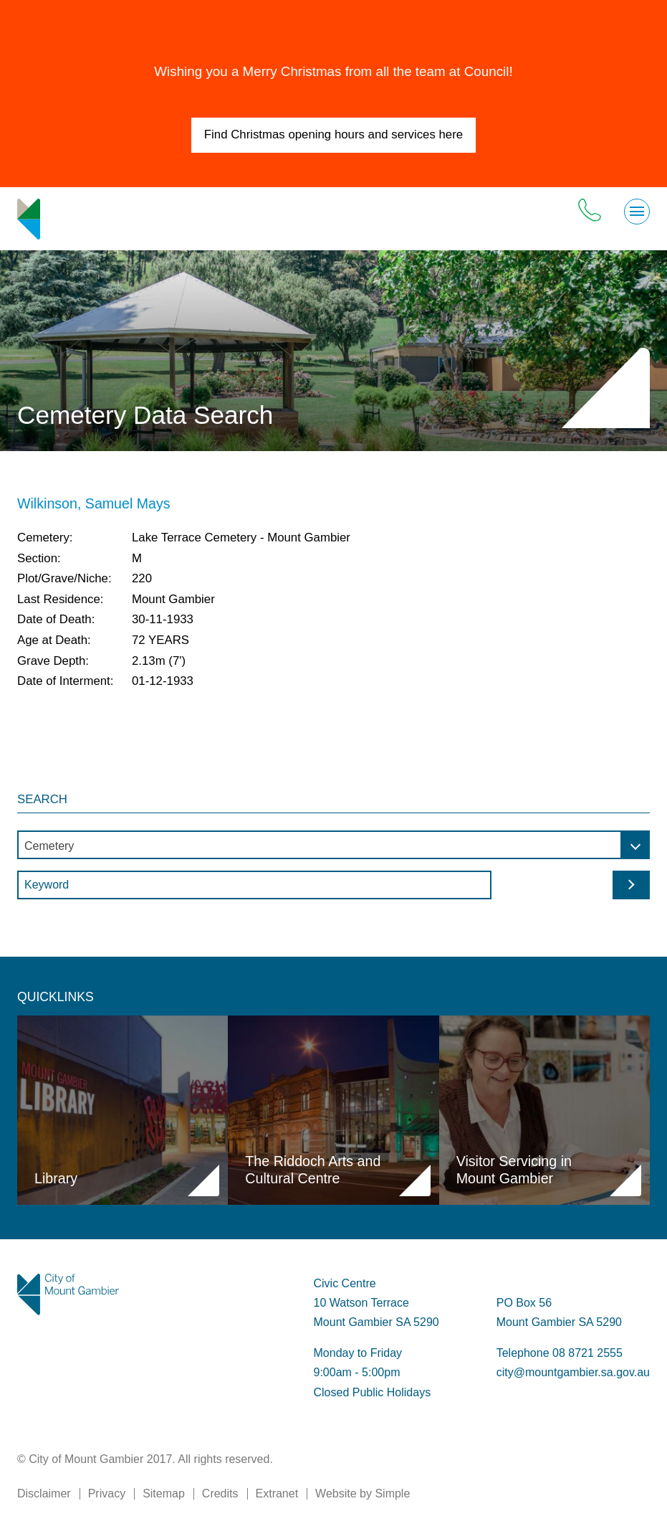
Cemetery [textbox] (49, 846)
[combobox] (333, 844)
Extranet (277, 1493)
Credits (220, 1493)
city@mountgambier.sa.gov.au (573, 1372)
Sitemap (164, 1493)
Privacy (106, 1493)
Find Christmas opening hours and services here (333, 134)
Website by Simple (362, 1493)
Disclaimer (44, 1493)
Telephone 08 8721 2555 (559, 1353)
